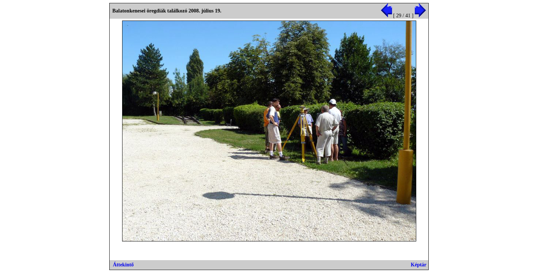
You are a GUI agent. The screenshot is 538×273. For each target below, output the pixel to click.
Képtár (419, 264)
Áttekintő (123, 264)
